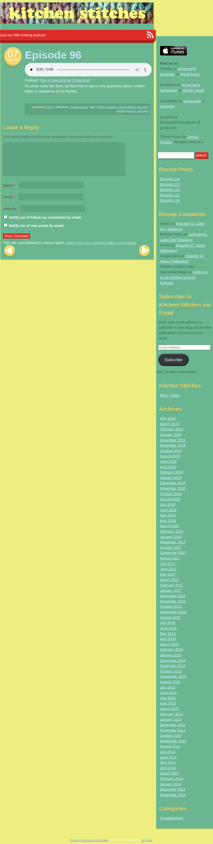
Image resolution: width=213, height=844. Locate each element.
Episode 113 (170, 184)
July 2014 (167, 752)
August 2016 (170, 617)
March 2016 (169, 644)
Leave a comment (138, 110)
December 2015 (172, 660)
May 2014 (167, 762)
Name (9, 191)
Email (9, 203)
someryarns (187, 69)
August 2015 (170, 682)
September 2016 (173, 612)
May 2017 (167, 574)
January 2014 (170, 784)
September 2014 (173, 741)
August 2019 (170, 456)
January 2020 (170, 435)
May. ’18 (12, 60)
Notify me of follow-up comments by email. (45, 223)
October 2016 (170, 606)
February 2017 (171, 585)
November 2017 (172, 542)
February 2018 (171, 531)
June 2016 (168, 628)
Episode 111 (170, 195)
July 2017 (167, 564)
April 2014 (168, 768)
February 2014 (171, 779)
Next (144, 257)
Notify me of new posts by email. (36, 232)
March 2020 (169, 424)
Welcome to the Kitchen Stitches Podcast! (184, 277)
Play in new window (55, 80)
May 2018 (167, 515)
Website (10, 215)
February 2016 (171, 649)
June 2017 (168, 569)
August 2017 (170, 558)
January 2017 (170, 591)
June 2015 (168, 693)
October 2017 (170, 547)
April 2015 (168, 703)
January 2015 (170, 719)
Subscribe (173, 359)
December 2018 (172, 483)
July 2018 (167, 504)
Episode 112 (170, 190)
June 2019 (168, 461)
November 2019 (172, 445)
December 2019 (172, 440)
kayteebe (167, 74)
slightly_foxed (193, 90)
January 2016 (170, 655)
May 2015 (167, 698)
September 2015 (173, 676)
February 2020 (171, 429)
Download (82, 80)
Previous (9, 257)
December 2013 (172, 789)
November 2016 (172, 601)
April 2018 (168, 521)
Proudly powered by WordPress (89, 839)
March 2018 (169, 526)
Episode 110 (170, 200)
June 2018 (168, 510)
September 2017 (173, 553)
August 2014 (170, 746)
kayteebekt (168, 90)
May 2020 (167, 418)
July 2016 (167, 623)
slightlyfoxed (189, 74)
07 (13, 53)
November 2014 (172, 730)
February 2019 (171, 472)
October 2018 (170, 494)
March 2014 (169, 773)
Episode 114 (170, 179)
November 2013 (172, 795)
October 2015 (170, 671)
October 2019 (170, 451)
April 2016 (168, 639)
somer (49, 106)
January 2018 (170, 537)
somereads (192, 101)
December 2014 (172, 725)
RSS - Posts (169, 395)
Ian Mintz (146, 839)
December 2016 (172, 596)
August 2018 (170, 499)
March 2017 (169, 580)
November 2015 (172, 666)
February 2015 (171, 714)
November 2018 (172, 488)
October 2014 (170, 736)
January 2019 (170, 478)
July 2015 (167, 687)
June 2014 (168, 757)
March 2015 (169, 709)
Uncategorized (79, 106)
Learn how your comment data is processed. (101, 249)
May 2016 (167, 634)
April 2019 (168, 467)
